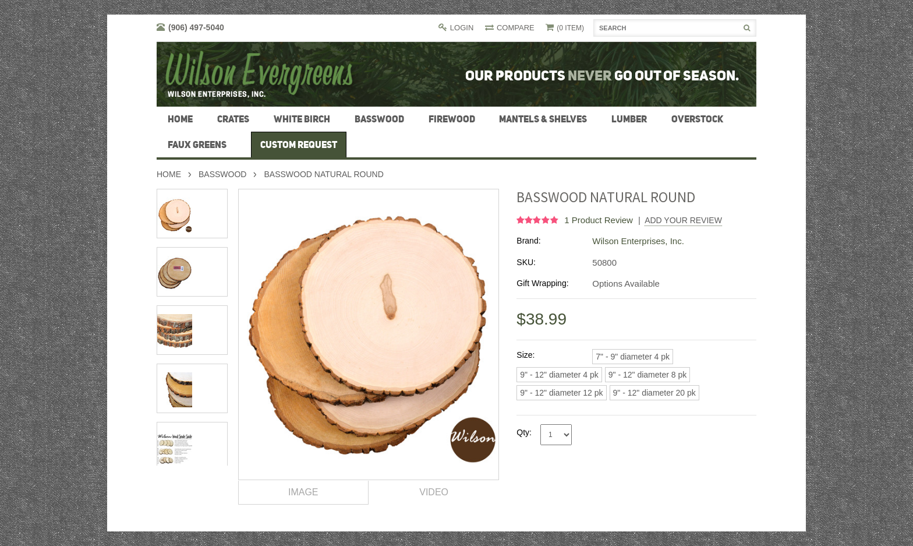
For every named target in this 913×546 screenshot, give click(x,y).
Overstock (697, 119)
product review (599, 220)
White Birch (302, 119)
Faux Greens (197, 144)
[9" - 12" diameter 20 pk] (654, 392)
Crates (233, 119)
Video (433, 492)
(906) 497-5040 (196, 27)
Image (303, 492)
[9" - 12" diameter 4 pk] (558, 374)
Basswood (379, 119)
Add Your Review (683, 220)
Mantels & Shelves (543, 119)
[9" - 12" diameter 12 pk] (561, 392)
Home (169, 174)
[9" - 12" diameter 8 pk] (647, 374)
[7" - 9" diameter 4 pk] (632, 356)
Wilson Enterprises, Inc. (638, 241)
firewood (452, 119)
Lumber (629, 119)
